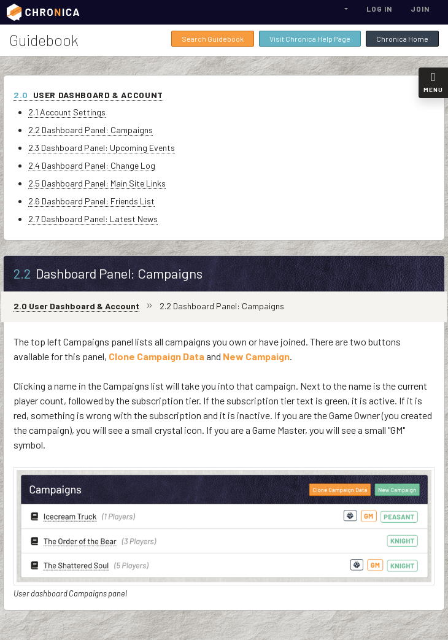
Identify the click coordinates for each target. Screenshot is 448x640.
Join (420, 8)
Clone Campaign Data (156, 356)
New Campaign (256, 356)
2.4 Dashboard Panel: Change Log (91, 165)
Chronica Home (402, 38)
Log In (379, 8)
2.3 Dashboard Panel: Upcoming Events (101, 147)
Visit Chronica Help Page (309, 38)
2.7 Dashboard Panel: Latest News (93, 219)
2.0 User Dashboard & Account (76, 306)
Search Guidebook (213, 38)
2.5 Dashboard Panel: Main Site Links (97, 183)
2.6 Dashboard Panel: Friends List (91, 201)
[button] (345, 8)
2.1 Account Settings (67, 112)
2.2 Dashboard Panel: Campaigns (90, 130)
